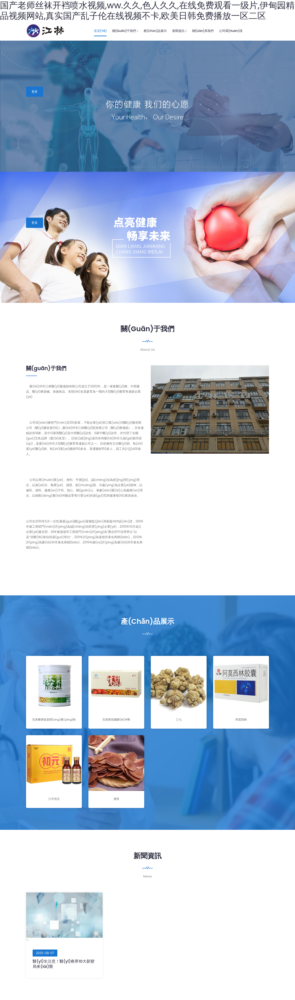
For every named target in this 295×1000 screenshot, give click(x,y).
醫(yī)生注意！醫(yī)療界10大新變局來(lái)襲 (63, 964)
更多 (35, 91)
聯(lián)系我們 (203, 31)
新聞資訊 (179, 31)
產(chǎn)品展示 (155, 31)
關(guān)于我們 (125, 31)
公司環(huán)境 (230, 31)
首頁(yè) (100, 31)
